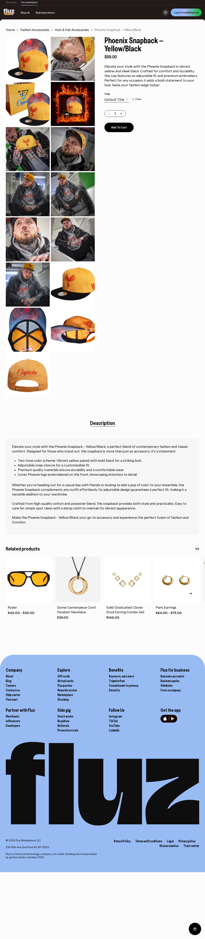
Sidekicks (167, 685)
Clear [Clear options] (138, 99)
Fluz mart (12, 699)
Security (114, 690)
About (10, 676)
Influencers (13, 721)
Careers (11, 685)
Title (107, 94)
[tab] (102, 423)
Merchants (12, 716)
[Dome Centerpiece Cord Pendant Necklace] (78, 579)
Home (10, 30)
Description (102, 423)
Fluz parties (64, 685)
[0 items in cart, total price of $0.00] (195, 929)
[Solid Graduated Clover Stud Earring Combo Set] (127, 579)
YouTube (114, 725)
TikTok (113, 721)
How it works (65, 716)
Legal (170, 841)
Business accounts (172, 676)
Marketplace (65, 695)
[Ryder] (28, 579)
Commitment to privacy (123, 685)
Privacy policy (187, 841)
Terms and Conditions (148, 841)
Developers (13, 725)
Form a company (171, 690)
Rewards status (67, 690)
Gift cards (63, 676)
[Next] (190, 593)
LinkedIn (114, 730)
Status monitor (169, 846)
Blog (9, 681)
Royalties (63, 721)
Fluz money (11, 2)
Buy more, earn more (121, 676)
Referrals (63, 725)
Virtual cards (65, 681)
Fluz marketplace (29, 2)
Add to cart (119, 127)
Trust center (191, 846)
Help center (13, 695)
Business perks (170, 681)
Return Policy (122, 841)
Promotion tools (67, 730)
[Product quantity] (115, 113)
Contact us (13, 690)
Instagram (115, 716)
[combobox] (116, 99)
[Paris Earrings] (176, 579)
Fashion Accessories (34, 30)
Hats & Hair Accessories (72, 30)
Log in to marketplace (183, 12)
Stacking (63, 699)
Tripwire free (117, 681)
